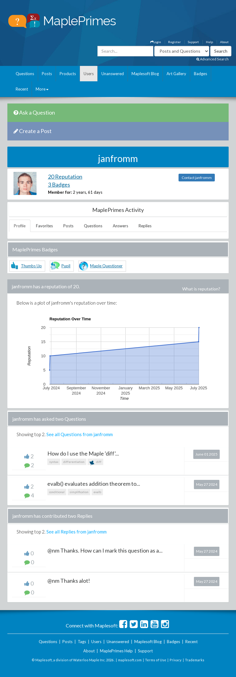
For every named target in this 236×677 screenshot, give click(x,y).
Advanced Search (212, 59)
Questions (25, 73)
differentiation (74, 462)
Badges (200, 73)
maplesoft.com (130, 660)
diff (95, 462)
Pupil (65, 265)
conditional (57, 492)
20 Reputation (65, 176)
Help (209, 42)
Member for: (60, 192)
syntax (53, 462)
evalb (97, 492)
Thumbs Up (31, 265)
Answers (120, 225)
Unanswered (112, 73)
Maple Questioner (106, 265)
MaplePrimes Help (116, 650)
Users (89, 73)
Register (174, 42)
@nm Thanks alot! (68, 580)
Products (68, 73)
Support (193, 42)
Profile (20, 225)
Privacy (176, 660)
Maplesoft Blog (145, 73)
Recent (22, 89)
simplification (78, 492)
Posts (47, 73)
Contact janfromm (197, 177)
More (42, 89)
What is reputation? (201, 288)
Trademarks (194, 660)
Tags (82, 641)
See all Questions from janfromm (79, 434)
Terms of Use (155, 660)
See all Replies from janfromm (76, 531)
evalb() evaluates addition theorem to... (93, 483)
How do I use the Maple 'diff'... (83, 453)
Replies (145, 225)
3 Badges (59, 184)
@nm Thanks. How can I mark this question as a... (105, 550)
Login (155, 42)
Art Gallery (176, 73)
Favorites (44, 225)
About (224, 42)
